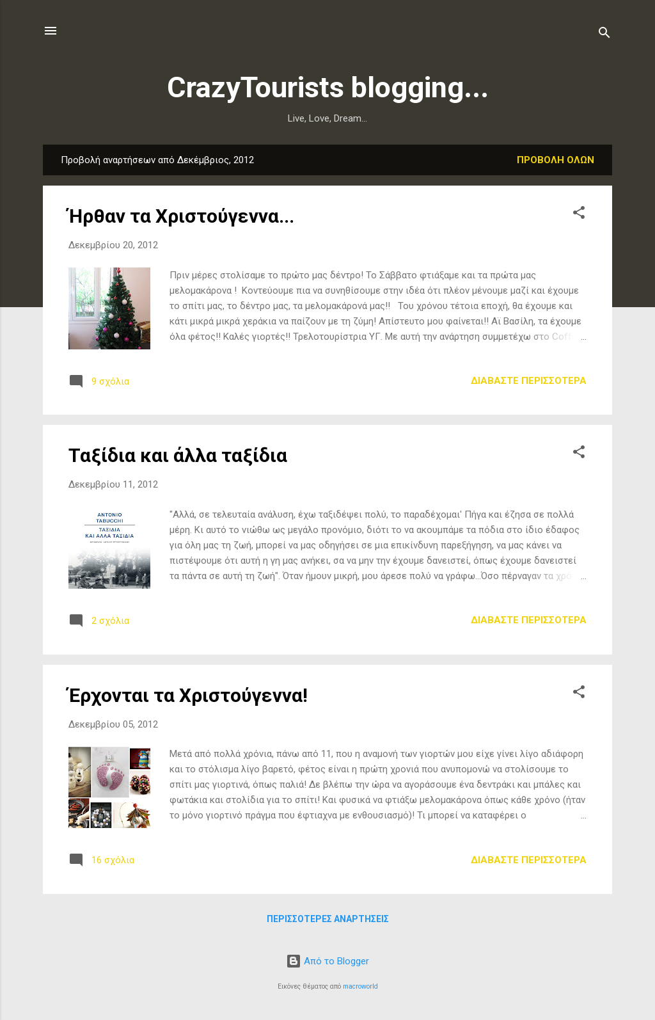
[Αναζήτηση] (604, 34)
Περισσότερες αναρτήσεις (328, 919)
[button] (579, 215)
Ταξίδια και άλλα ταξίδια (177, 455)
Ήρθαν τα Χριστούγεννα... (181, 216)
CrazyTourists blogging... (328, 87)
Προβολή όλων (555, 160)
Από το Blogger (327, 961)
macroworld (360, 986)
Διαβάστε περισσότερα (529, 380)
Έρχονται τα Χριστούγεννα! (188, 695)
